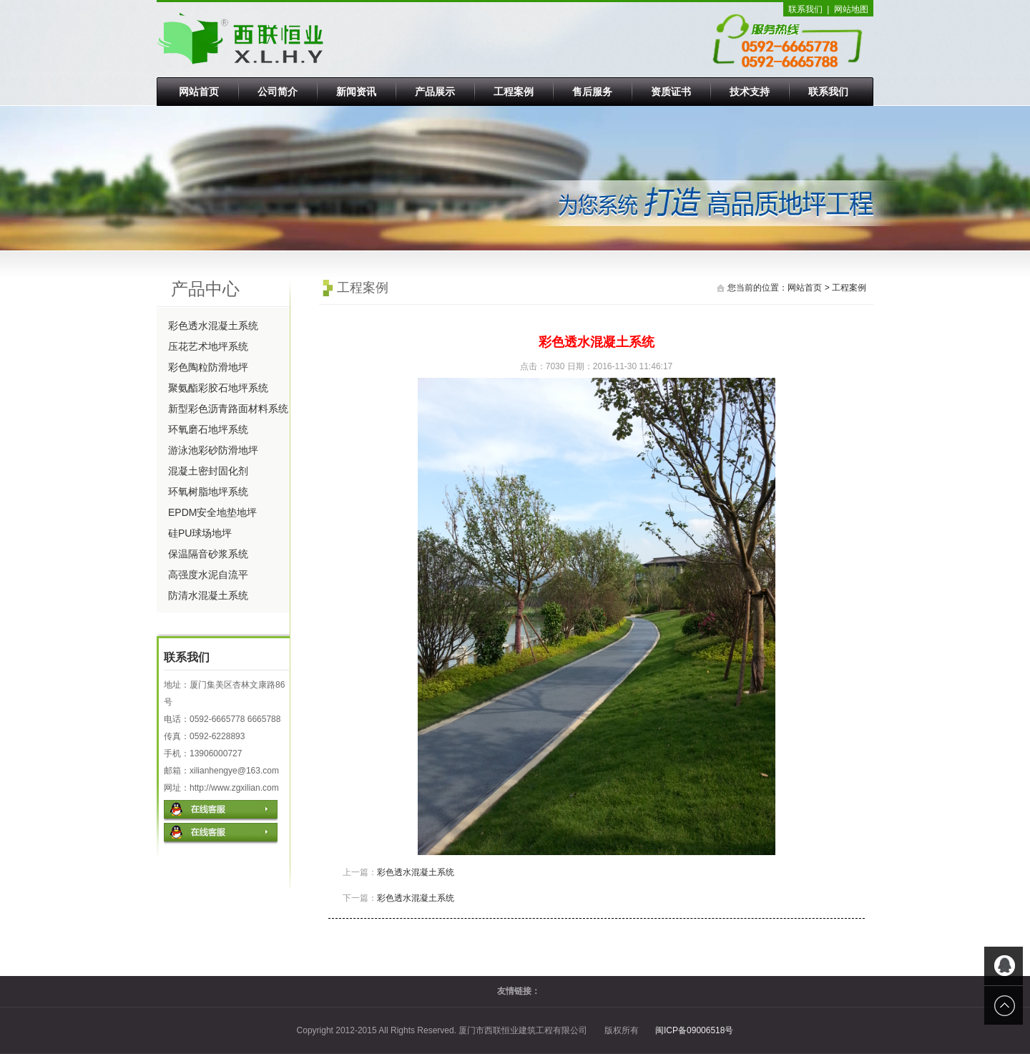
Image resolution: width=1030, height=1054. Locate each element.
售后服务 (592, 91)
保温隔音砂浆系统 (208, 554)
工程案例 (514, 91)
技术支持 (750, 91)
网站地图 (851, 9)
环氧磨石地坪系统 (208, 429)
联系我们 (805, 9)
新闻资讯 (356, 91)
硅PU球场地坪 (200, 533)
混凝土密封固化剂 (208, 471)
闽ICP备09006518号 (694, 1030)
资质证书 (671, 91)
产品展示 (435, 91)
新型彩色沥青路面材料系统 (228, 408)
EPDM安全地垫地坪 (212, 512)
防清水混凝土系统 (208, 595)
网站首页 (199, 91)
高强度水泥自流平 (208, 574)
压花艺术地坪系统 (208, 346)
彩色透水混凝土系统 (213, 325)
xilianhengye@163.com (234, 771)
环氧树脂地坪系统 (208, 491)
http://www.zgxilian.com (234, 788)
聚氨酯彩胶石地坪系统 (218, 388)
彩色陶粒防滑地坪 (208, 367)
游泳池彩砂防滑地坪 (213, 450)
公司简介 (278, 91)
